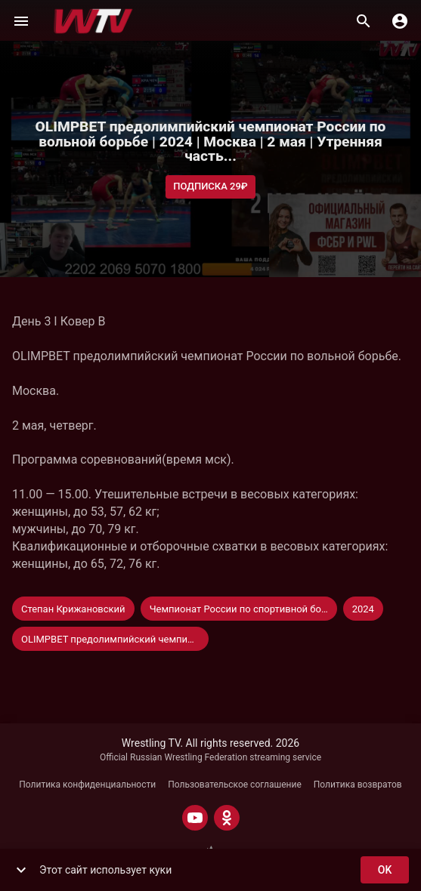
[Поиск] (363, 21)
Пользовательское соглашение (235, 784)
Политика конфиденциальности (87, 784)
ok (385, 870)
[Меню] (21, 21)
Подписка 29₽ (210, 187)
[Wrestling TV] (93, 21)
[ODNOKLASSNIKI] (227, 818)
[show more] (21, 870)
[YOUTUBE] (195, 818)
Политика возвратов (358, 784)
